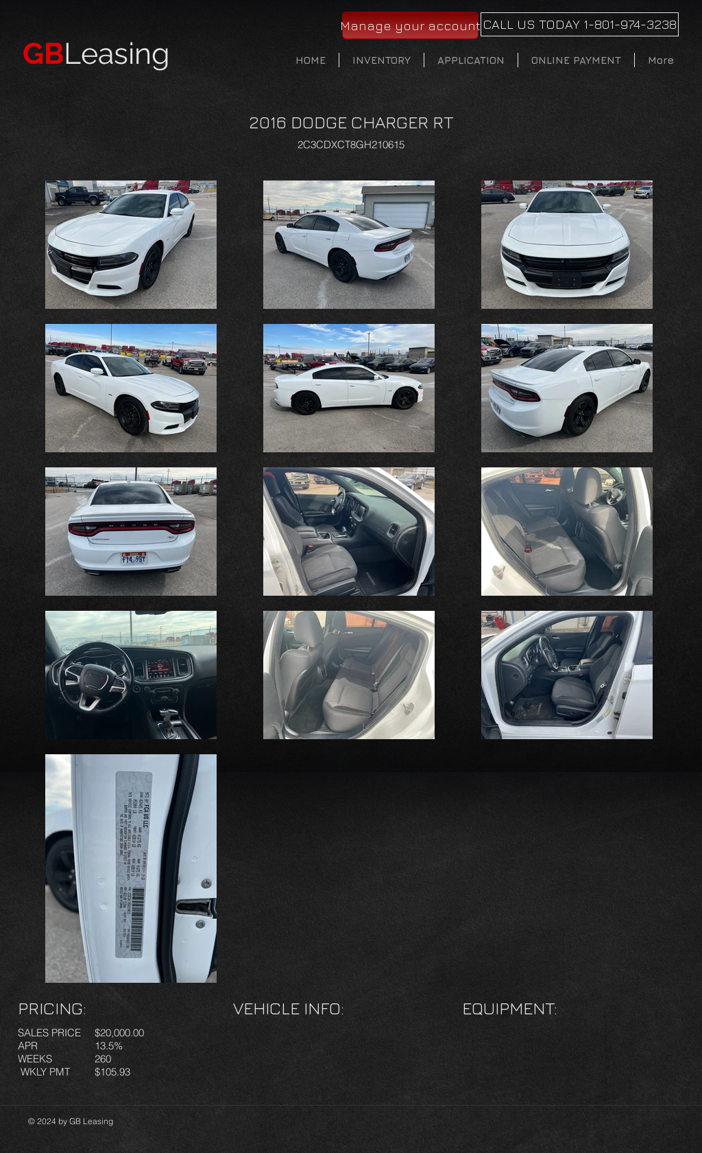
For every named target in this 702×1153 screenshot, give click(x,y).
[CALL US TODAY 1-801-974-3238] (580, 24)
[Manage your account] (410, 25)
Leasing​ (96, 53)
